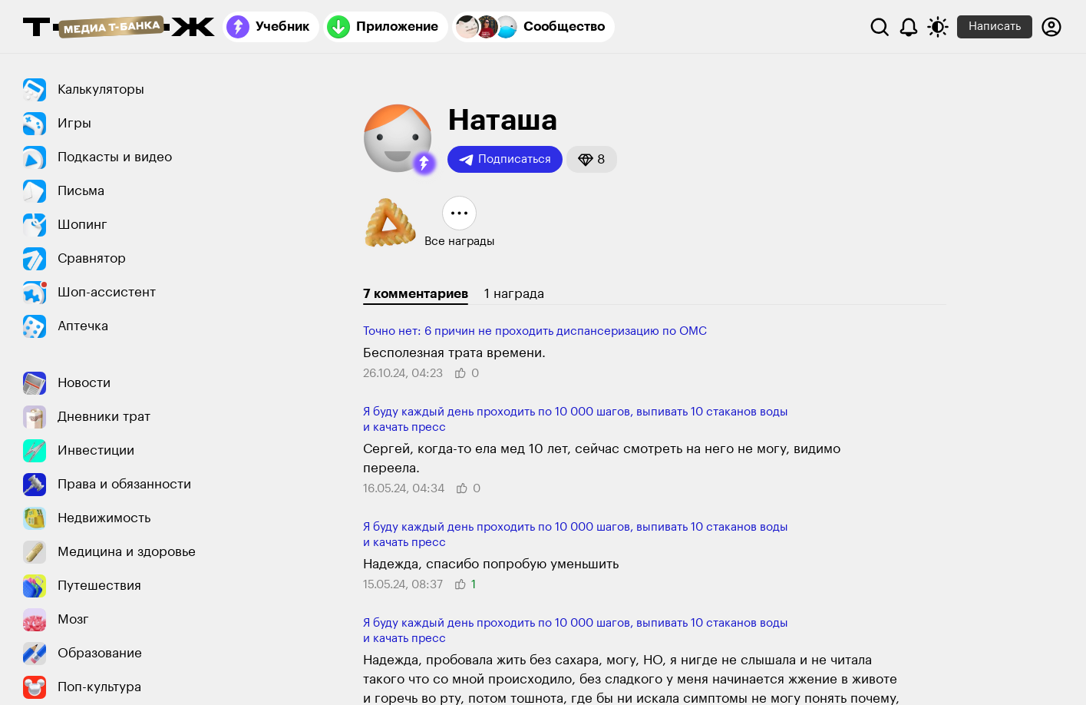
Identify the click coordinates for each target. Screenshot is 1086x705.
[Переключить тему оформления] (937, 26)
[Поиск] (879, 26)
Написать (995, 26)
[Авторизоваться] (1051, 26)
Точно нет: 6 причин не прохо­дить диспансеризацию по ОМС (535, 331)
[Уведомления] (908, 26)
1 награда (514, 293)
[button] (424, 163)
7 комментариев (415, 293)
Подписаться (505, 159)
